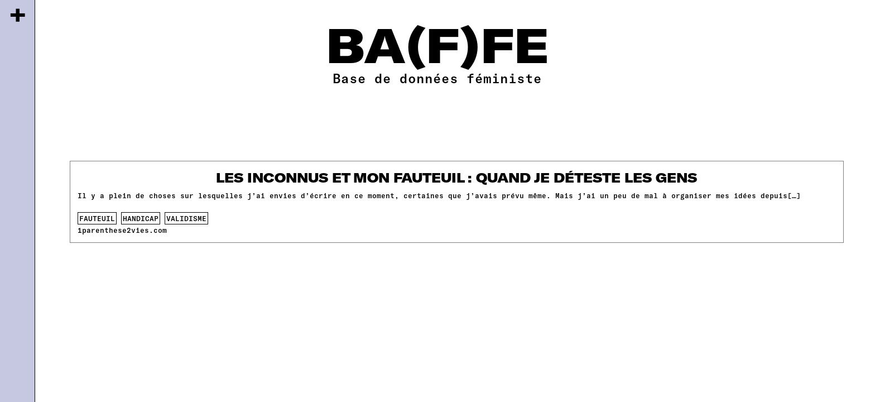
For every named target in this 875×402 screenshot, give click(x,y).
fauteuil (97, 218)
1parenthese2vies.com (122, 230)
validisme (186, 218)
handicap (140, 218)
